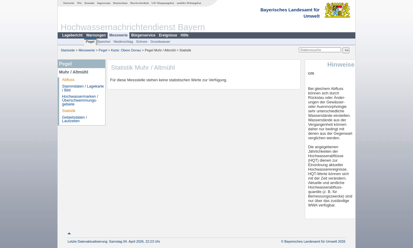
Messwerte (118, 35)
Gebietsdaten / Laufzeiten (74, 119)
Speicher (104, 41)
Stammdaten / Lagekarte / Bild (83, 88)
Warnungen (96, 35)
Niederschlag (123, 41)
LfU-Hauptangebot (163, 2)
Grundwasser (160, 41)
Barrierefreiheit (139, 2)
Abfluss (68, 79)
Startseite (68, 2)
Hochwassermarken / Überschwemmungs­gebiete (80, 100)
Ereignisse (168, 35)
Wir (79, 2)
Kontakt (89, 2)
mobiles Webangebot (189, 2)
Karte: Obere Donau (126, 50)
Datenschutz (120, 2)
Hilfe (185, 35)
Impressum (103, 2)
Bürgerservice (143, 35)
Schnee (141, 41)
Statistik (69, 110)
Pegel (90, 41)
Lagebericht (72, 35)
